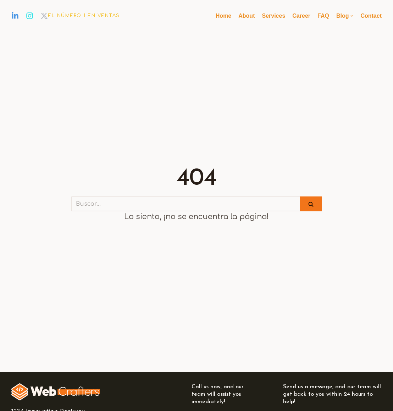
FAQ (323, 16)
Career (301, 16)
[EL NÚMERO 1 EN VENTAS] (84, 16)
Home (223, 16)
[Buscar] (185, 203)
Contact (371, 16)
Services (273, 16)
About (246, 16)
